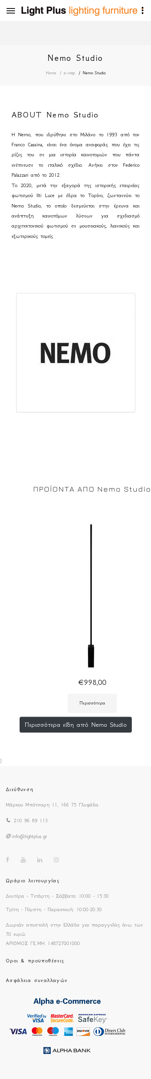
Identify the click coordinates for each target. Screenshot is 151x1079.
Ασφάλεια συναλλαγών (37, 980)
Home (51, 72)
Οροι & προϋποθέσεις (35, 961)
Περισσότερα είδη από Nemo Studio (76, 724)
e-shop (69, 72)
